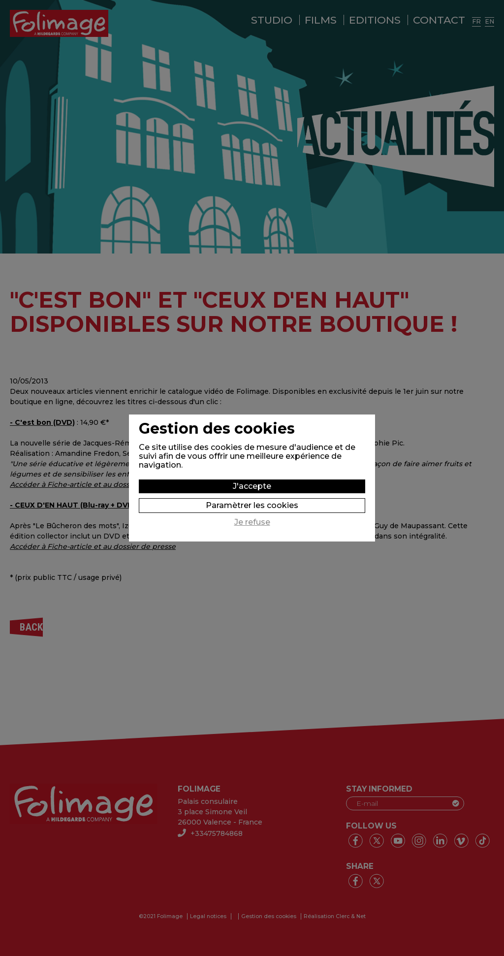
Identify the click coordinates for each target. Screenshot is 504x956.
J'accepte (252, 486)
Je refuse (252, 522)
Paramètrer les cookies (252, 505)
